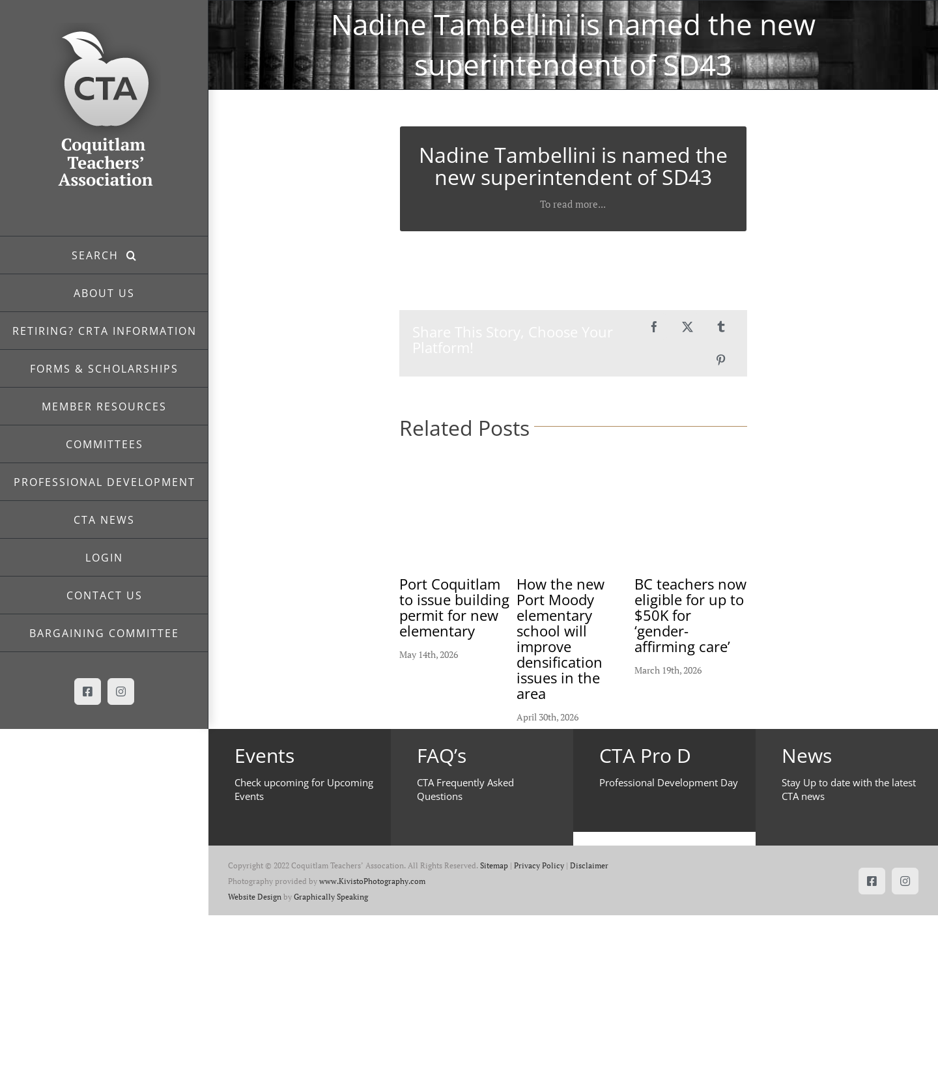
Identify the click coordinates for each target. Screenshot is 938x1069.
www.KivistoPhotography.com (372, 881)
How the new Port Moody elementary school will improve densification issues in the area (560, 638)
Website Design (254, 897)
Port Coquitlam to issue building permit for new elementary (454, 607)
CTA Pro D (645, 755)
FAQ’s (441, 755)
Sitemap (494, 865)
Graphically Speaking (331, 897)
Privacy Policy (539, 865)
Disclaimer (589, 865)
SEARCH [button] (99, 255)
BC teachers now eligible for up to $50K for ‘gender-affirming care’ (690, 615)
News (807, 755)
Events (264, 755)
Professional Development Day (668, 782)
